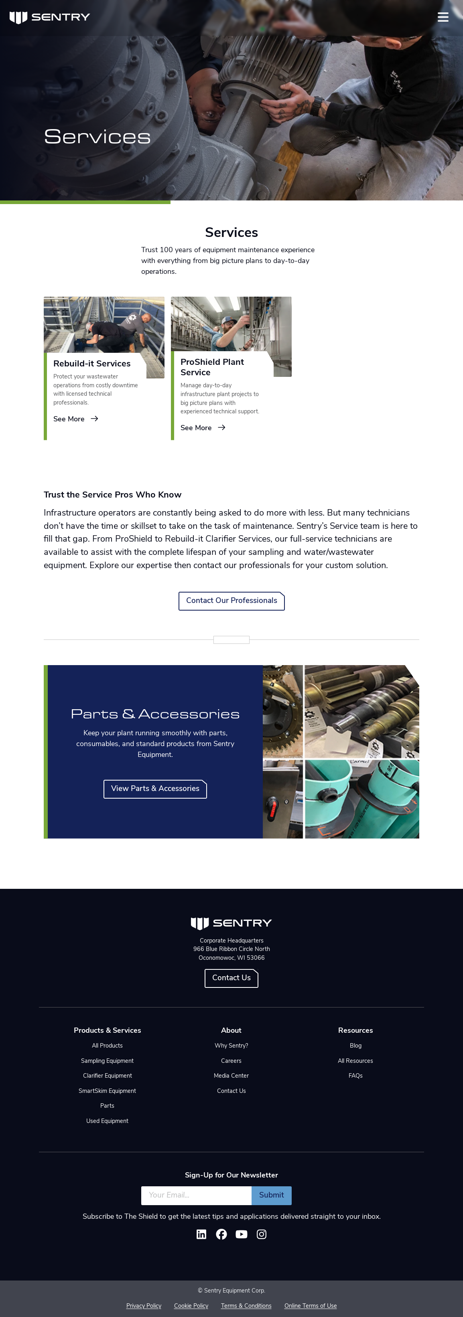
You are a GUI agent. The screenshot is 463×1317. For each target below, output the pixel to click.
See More (76, 419)
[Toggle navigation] (443, 17)
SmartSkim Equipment (107, 1091)
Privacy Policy (143, 1306)
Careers (231, 1061)
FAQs (356, 1076)
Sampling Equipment (107, 1061)
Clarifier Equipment (107, 1076)
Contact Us (231, 978)
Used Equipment (107, 1122)
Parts (107, 1106)
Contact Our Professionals (231, 601)
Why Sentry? (231, 1046)
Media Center (231, 1076)
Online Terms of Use (310, 1306)
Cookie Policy (191, 1306)
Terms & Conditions (246, 1306)
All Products (107, 1046)
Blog (355, 1046)
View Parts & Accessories (155, 789)
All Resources (355, 1061)
